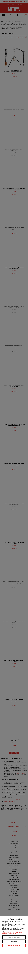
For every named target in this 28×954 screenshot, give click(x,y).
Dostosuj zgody (14, 941)
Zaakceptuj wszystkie (14, 945)
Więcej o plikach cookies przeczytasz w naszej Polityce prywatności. (12, 933)
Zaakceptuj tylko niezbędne (14, 937)
